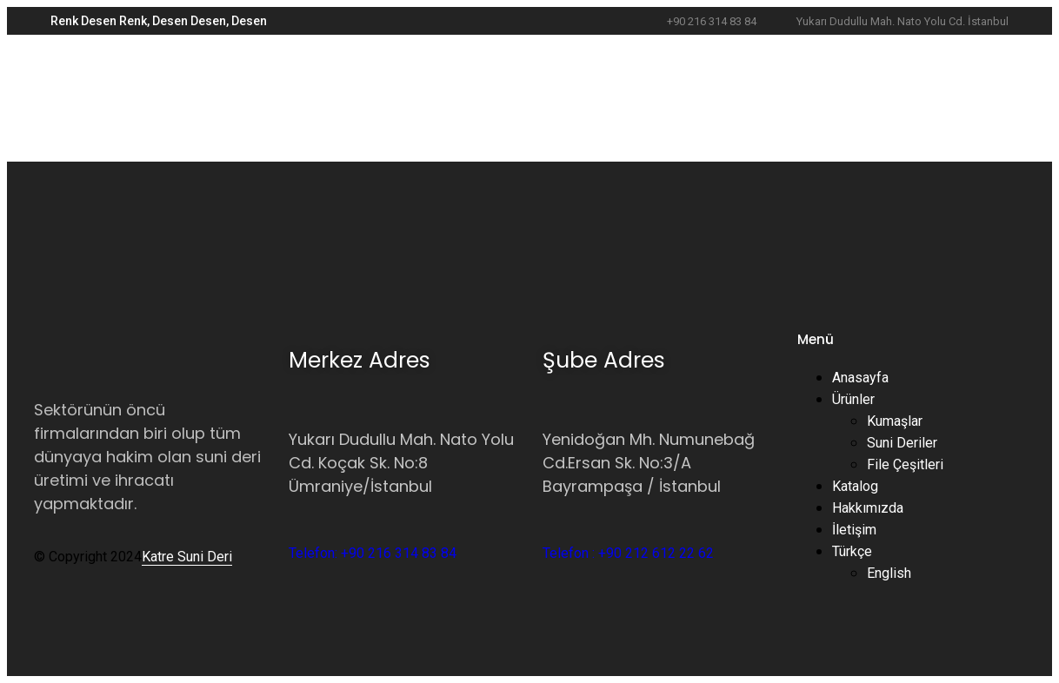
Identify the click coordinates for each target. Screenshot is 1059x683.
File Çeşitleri (905, 464)
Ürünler (853, 399)
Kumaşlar (894, 421)
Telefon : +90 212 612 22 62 (628, 553)
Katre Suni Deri (187, 556)
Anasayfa (860, 377)
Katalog (855, 486)
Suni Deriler (902, 442)
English (889, 573)
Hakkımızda (867, 508)
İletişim (854, 529)
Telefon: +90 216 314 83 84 (372, 553)
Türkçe (852, 551)
